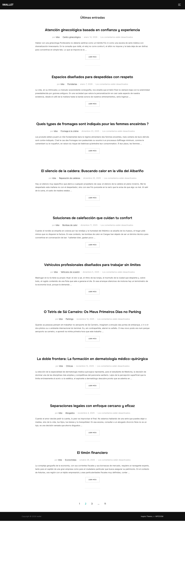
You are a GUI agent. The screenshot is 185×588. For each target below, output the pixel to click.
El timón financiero (92, 519)
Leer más (94, 64)
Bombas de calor (70, 262)
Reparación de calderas (69, 208)
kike (58, 45)
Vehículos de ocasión (70, 317)
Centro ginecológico (72, 45)
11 (105, 570)
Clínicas (69, 426)
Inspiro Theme (146, 583)
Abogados (70, 480)
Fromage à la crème (69, 154)
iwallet (9, 5)
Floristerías (72, 99)
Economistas (70, 527)
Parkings (69, 371)
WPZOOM (159, 583)
